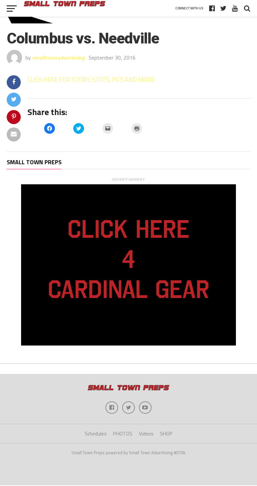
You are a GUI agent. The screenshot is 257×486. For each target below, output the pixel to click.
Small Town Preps (34, 162)
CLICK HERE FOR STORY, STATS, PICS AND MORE (91, 79)
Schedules (96, 435)
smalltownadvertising (58, 58)
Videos (146, 435)
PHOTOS (123, 435)
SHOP (166, 435)
